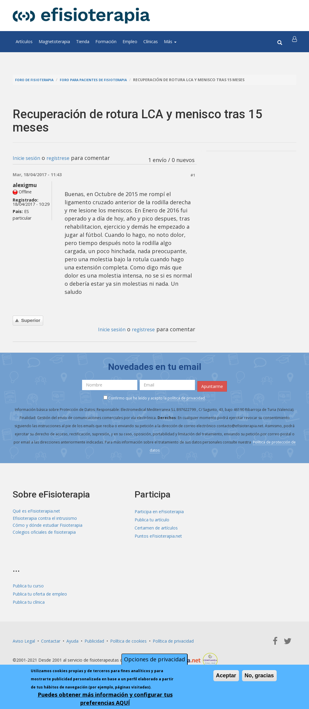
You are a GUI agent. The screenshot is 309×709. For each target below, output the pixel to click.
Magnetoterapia (54, 41)
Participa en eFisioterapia (159, 510)
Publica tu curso (28, 584)
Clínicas (150, 41)
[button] (295, 41)
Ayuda (72, 639)
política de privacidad (186, 396)
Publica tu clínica (29, 600)
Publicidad (94, 639)
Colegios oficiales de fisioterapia (44, 534)
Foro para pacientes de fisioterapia (103, 79)
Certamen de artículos (156, 526)
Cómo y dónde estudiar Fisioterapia (47, 526)
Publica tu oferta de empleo (40, 592)
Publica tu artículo (152, 518)
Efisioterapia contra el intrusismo (45, 518)
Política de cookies (128, 639)
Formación (105, 41)
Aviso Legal (24, 639)
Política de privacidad (173, 639)
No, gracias (259, 675)
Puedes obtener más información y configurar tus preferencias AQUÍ (105, 698)
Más (170, 41)
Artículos (24, 41)
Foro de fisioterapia (37, 79)
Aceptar (226, 675)
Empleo (130, 41)
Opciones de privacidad (154, 659)
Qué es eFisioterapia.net (36, 510)
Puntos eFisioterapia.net (158, 534)
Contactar (50, 639)
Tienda (82, 41)
